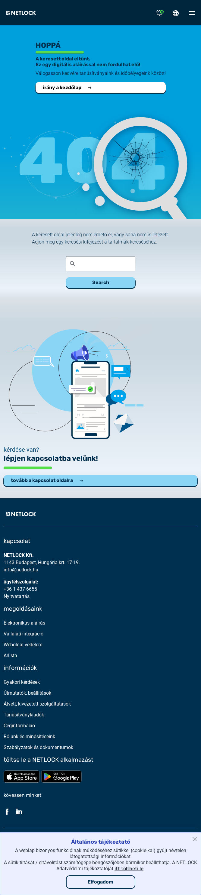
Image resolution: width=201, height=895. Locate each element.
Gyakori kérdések (22, 682)
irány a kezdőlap (67, 87)
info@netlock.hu (21, 570)
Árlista (10, 655)
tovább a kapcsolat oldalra (47, 480)
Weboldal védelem (23, 645)
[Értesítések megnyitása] (159, 13)
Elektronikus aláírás (24, 623)
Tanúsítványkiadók (24, 715)
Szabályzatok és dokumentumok (38, 747)
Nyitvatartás (17, 596)
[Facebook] (7, 811)
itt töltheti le (129, 868)
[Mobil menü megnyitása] (192, 12)
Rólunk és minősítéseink (29, 736)
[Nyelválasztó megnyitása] (175, 12)
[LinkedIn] (19, 811)
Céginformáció (19, 726)
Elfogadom (100, 882)
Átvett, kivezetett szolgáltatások (37, 704)
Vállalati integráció (23, 634)
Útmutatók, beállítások (27, 693)
